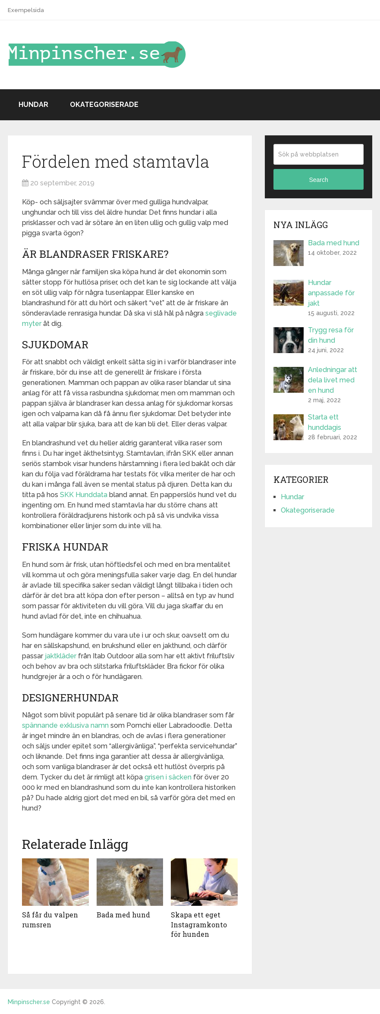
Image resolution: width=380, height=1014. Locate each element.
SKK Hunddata (83, 495)
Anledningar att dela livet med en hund (332, 380)
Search (318, 179)
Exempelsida (26, 10)
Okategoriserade (104, 104)
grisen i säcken (168, 777)
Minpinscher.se (29, 1001)
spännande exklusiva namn (65, 725)
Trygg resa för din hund (331, 335)
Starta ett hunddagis (324, 422)
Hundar (33, 104)
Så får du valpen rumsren (50, 919)
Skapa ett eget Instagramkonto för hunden (199, 924)
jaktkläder (60, 656)
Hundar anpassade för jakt (331, 293)
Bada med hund (123, 914)
